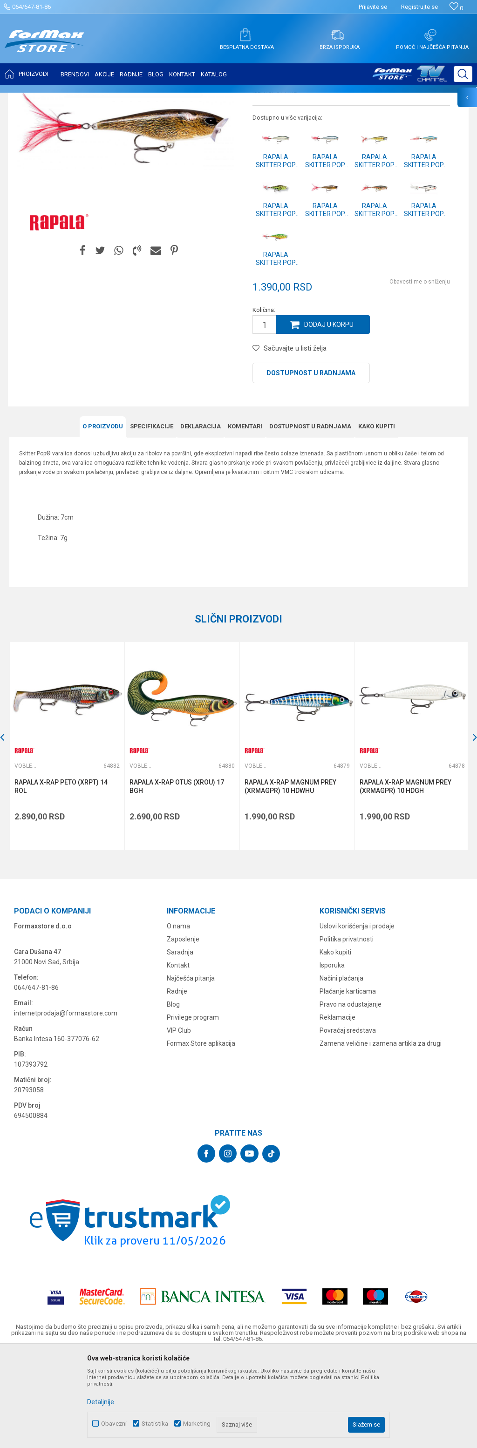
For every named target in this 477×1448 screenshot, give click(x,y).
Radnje (177, 1083)
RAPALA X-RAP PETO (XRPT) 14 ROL (61, 878)
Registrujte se (419, 6)
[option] (66, 837)
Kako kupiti (376, 518)
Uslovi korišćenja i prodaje (357, 1018)
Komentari (245, 518)
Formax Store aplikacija (201, 1135)
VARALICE (94, 98)
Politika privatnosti (347, 1031)
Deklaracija (200, 518)
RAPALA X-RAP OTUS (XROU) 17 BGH (176, 878)
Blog (173, 1096)
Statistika (155, 1423)
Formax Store (26, 98)
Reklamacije (337, 1109)
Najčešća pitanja (191, 1070)
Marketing (197, 1423)
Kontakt (178, 1057)
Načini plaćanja (341, 1070)
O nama (178, 1018)
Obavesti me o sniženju (419, 374)
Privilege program (193, 1109)
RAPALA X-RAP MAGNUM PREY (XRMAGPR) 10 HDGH (404, 878)
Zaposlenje (183, 1031)
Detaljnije (100, 1402)
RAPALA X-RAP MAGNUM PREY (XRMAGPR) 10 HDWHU (289, 878)
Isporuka (332, 1057)
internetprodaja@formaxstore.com (65, 1105)
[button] (463, 74)
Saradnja (180, 1044)
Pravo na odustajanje (351, 1096)
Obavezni (114, 1423)
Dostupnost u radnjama (310, 465)
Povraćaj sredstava (348, 1122)
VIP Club (179, 1122)
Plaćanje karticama (348, 1083)
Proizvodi (62, 98)
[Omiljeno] (456, 8)
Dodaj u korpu (329, 417)
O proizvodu (102, 518)
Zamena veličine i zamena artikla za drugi (381, 1135)
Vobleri (123, 98)
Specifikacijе (151, 518)
